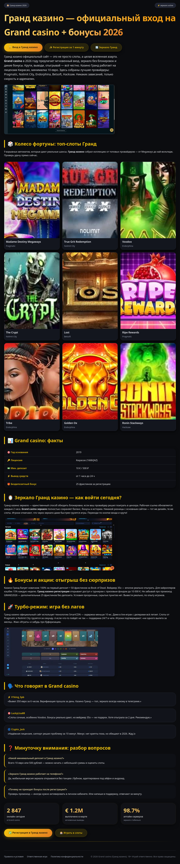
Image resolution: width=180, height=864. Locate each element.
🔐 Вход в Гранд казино (23, 47)
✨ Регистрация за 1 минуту (66, 47)
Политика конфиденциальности (67, 856)
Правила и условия (14, 856)
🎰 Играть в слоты (71, 832)
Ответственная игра (37, 856)
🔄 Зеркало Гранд (106, 47)
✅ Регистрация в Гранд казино (28, 832)
